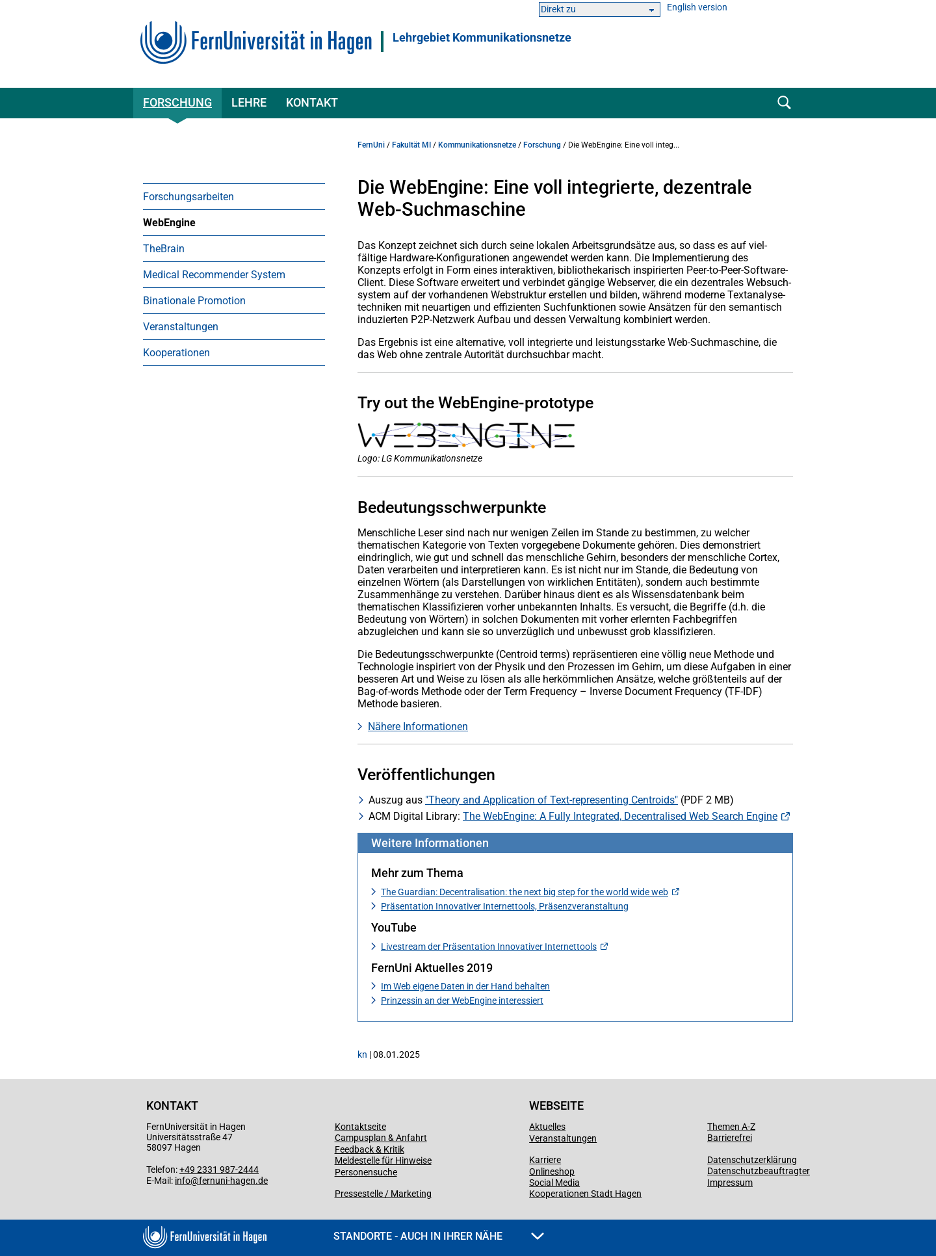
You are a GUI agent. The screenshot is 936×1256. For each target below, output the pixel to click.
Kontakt (312, 102)
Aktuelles (547, 1126)
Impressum (730, 1182)
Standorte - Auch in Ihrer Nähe (438, 1236)
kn (362, 1054)
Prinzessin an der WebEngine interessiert (462, 1000)
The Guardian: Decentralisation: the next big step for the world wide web (524, 892)
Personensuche (366, 1172)
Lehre (248, 102)
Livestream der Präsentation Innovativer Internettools (489, 946)
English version (697, 7)
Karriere (545, 1160)
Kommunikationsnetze (477, 145)
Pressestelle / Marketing (383, 1193)
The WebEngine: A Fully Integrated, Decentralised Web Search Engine (620, 816)
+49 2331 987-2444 (219, 1169)
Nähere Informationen (418, 726)
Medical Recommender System (214, 274)
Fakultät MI (411, 145)
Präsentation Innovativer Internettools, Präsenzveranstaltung (505, 906)
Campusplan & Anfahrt (381, 1137)
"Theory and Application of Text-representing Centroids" (551, 800)
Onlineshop (552, 1171)
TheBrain (164, 248)
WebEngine (169, 222)
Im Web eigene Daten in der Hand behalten (465, 986)
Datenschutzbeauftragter (758, 1171)
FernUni (371, 145)
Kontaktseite (360, 1126)
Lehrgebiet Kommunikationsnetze (482, 37)
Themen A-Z (731, 1126)
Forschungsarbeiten (188, 196)
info (182, 1180)
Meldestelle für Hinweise (383, 1160)
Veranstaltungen (180, 327)
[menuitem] (234, 196)
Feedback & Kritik (369, 1149)
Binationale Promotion (194, 300)
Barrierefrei (729, 1137)
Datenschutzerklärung (752, 1160)
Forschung (177, 102)
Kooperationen (176, 353)
